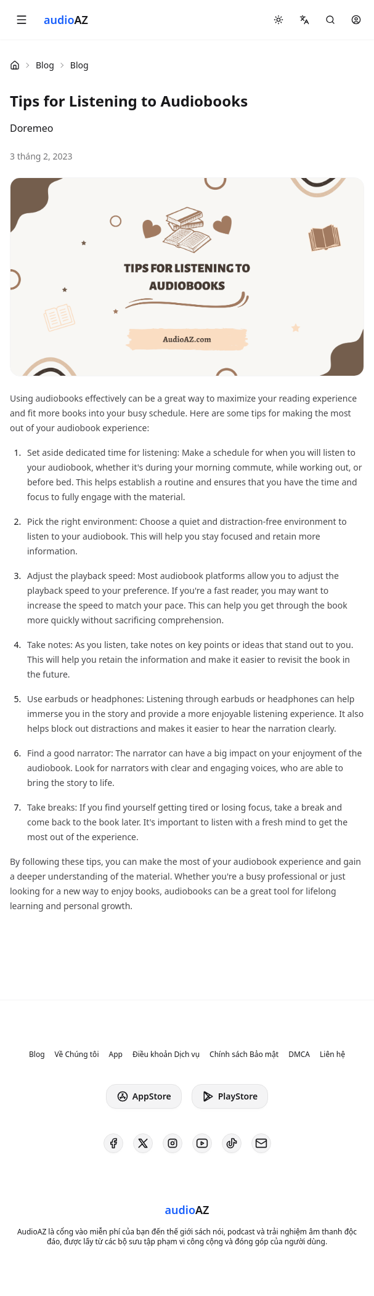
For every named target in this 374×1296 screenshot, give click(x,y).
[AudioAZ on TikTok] (232, 1143)
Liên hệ (332, 1054)
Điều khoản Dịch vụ (166, 1054)
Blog (45, 65)
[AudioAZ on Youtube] (202, 1143)
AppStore (143, 1096)
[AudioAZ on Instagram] (172, 1143)
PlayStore (230, 1096)
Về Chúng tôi (77, 1054)
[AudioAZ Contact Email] (261, 1143)
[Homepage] (66, 19)
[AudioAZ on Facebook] (113, 1143)
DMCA (299, 1054)
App (115, 1054)
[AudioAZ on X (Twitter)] (143, 1143)
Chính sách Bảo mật (243, 1054)
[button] (21, 19)
